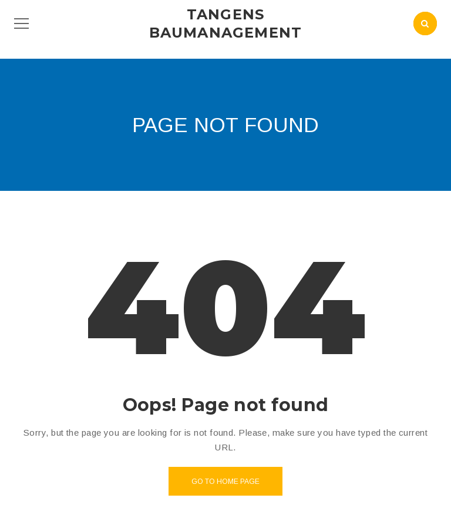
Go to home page (225, 481)
